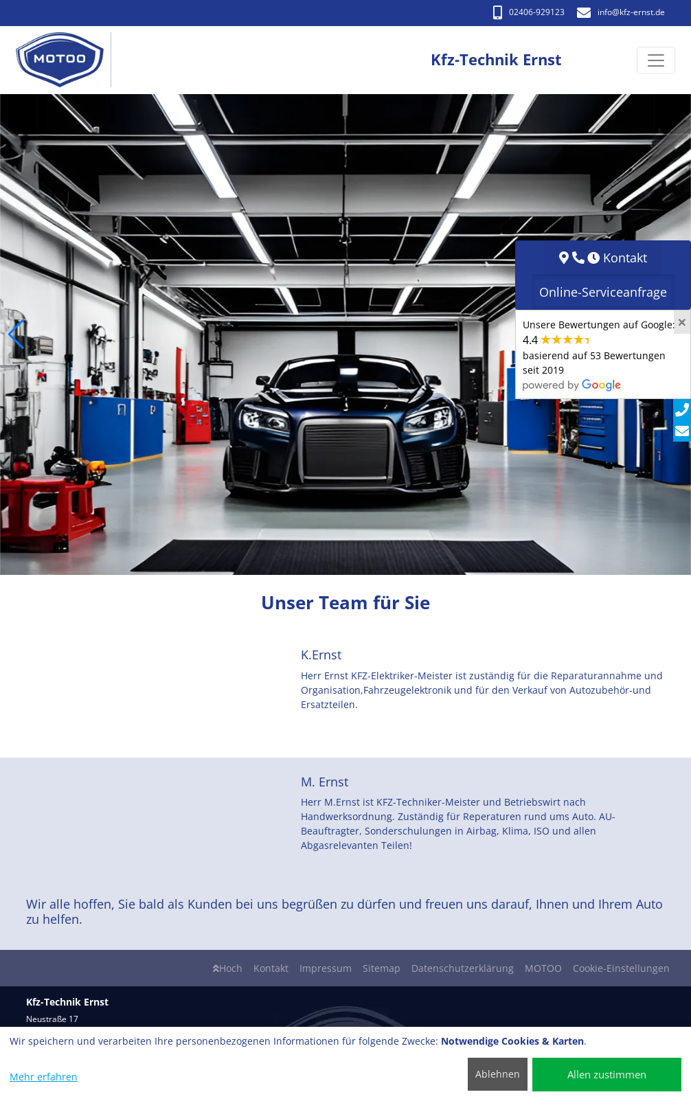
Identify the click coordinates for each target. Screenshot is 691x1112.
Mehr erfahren (44, 1076)
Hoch (227, 968)
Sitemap (381, 968)
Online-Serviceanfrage (603, 292)
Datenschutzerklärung (462, 968)
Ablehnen (497, 1073)
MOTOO (543, 968)
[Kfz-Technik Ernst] (67, 60)
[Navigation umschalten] (656, 60)
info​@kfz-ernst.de (621, 12)
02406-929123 (529, 12)
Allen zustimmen (606, 1074)
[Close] (682, 322)
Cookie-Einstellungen (621, 968)
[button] (16, 334)
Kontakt (270, 968)
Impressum (325, 968)
